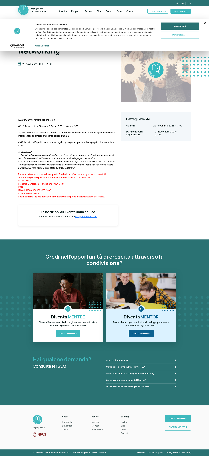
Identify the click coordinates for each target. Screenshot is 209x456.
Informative (142, 452)
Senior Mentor (98, 429)
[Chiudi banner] (205, 4)
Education (67, 425)
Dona (123, 429)
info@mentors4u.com (86, 216)
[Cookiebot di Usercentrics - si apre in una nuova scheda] (17, 27)
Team (65, 429)
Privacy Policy (172, 452)
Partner (124, 422)
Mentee (95, 422)
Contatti (125, 433)
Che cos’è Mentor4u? (117, 360)
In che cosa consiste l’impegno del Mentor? (128, 386)
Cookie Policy (185, 452)
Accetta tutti (180, 7)
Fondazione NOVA (98, 452)
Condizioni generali (156, 452)
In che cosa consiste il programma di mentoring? (130, 373)
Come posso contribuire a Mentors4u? (125, 366)
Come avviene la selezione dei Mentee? (126, 380)
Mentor (95, 425)
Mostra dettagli (42, 26)
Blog (123, 425)
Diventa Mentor (141, 333)
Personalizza (180, 16)
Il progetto (67, 422)
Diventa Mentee (68, 333)
